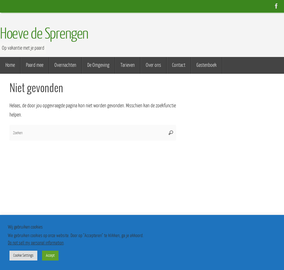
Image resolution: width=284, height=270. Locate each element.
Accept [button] (50, 255)
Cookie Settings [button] (23, 255)
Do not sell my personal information (36, 243)
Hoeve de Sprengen (44, 34)
